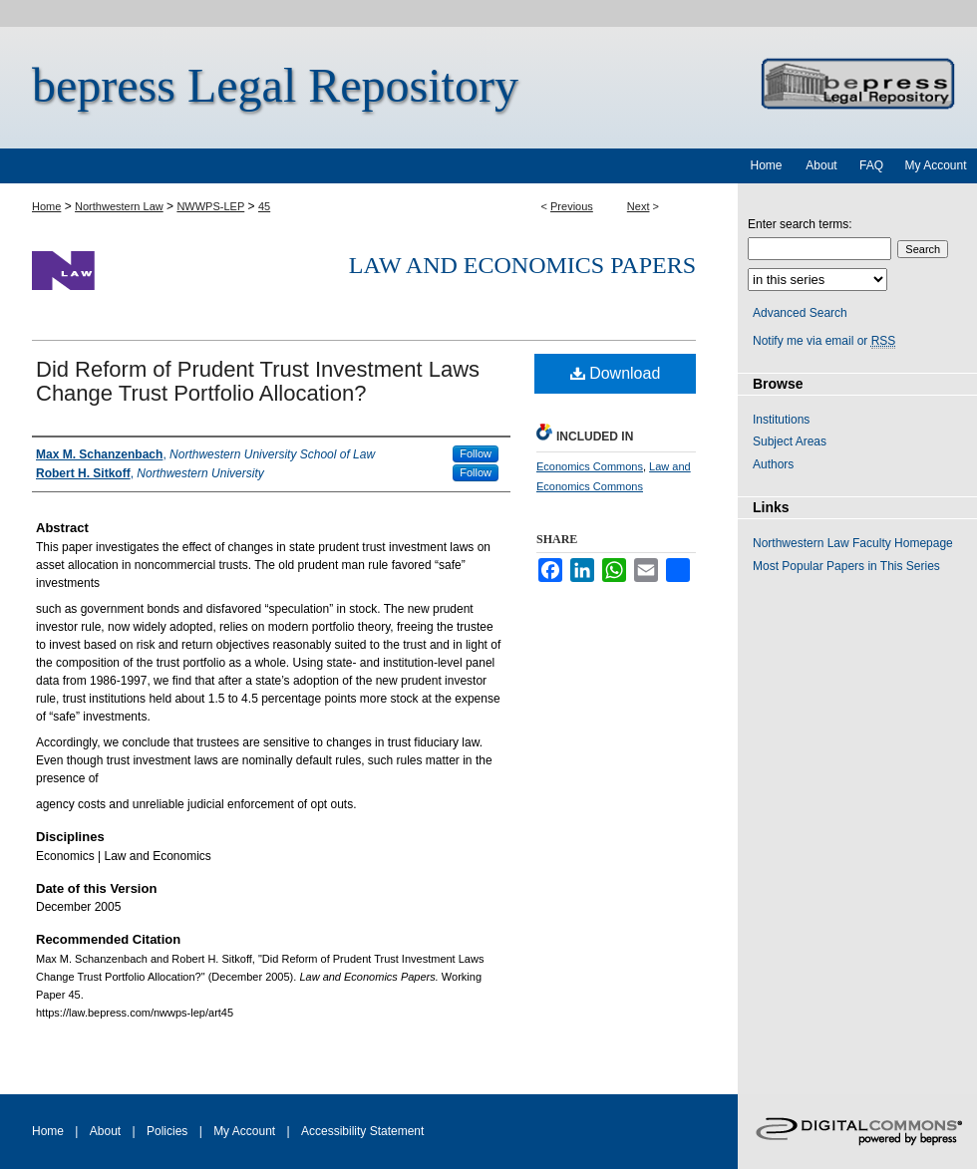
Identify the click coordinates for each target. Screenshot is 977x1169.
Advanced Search (800, 313)
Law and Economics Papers (522, 265)
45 (264, 206)
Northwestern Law (119, 206)
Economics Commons (589, 466)
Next (638, 206)
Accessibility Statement (362, 1131)
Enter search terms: (800, 224)
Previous (571, 206)
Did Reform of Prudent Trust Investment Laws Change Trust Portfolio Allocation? (258, 381)
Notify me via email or (824, 341)
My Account (244, 1131)
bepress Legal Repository (275, 85)
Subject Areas (789, 441)
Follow (475, 453)
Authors (773, 464)
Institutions (781, 420)
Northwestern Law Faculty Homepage (853, 543)
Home (46, 206)
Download (615, 373)
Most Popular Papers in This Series (846, 566)
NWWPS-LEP (210, 206)
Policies (167, 1131)
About (105, 1131)
